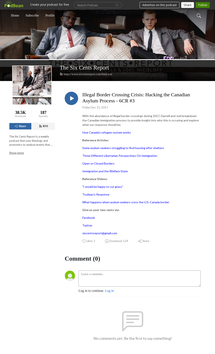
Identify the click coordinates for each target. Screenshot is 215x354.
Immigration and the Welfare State (105, 171)
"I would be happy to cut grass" (102, 186)
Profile (50, 15)
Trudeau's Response (95, 194)
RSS (43, 126)
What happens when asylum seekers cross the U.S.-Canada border (125, 202)
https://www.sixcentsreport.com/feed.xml (86, 74)
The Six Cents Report (84, 67)
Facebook (88, 217)
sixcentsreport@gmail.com (99, 233)
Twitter (87, 225)
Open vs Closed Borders (98, 163)
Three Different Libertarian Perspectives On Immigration (119, 155)
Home (15, 15)
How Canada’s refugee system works (106, 132)
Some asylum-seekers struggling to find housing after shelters (123, 148)
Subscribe (32, 15)
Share (20, 126)
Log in (109, 290)
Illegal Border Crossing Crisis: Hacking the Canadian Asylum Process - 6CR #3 (136, 97)
